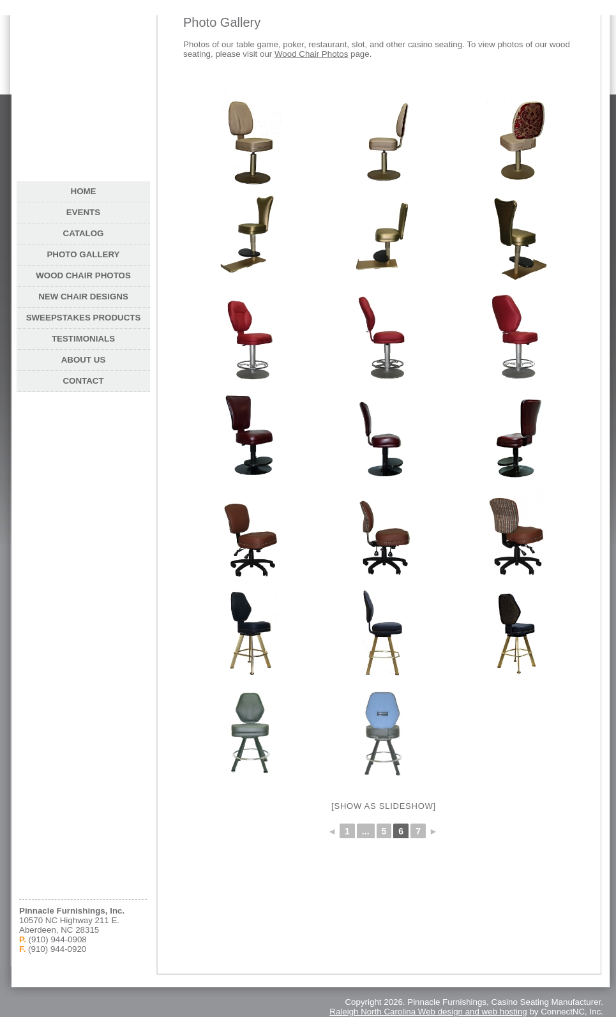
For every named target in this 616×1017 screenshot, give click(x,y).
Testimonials (83, 338)
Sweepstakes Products (83, 317)
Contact (83, 381)
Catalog (83, 233)
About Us (83, 360)
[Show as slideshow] (383, 806)
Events (83, 212)
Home (83, 191)
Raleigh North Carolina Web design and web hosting (428, 1011)
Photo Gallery (83, 254)
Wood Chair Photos (311, 54)
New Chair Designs (83, 296)
